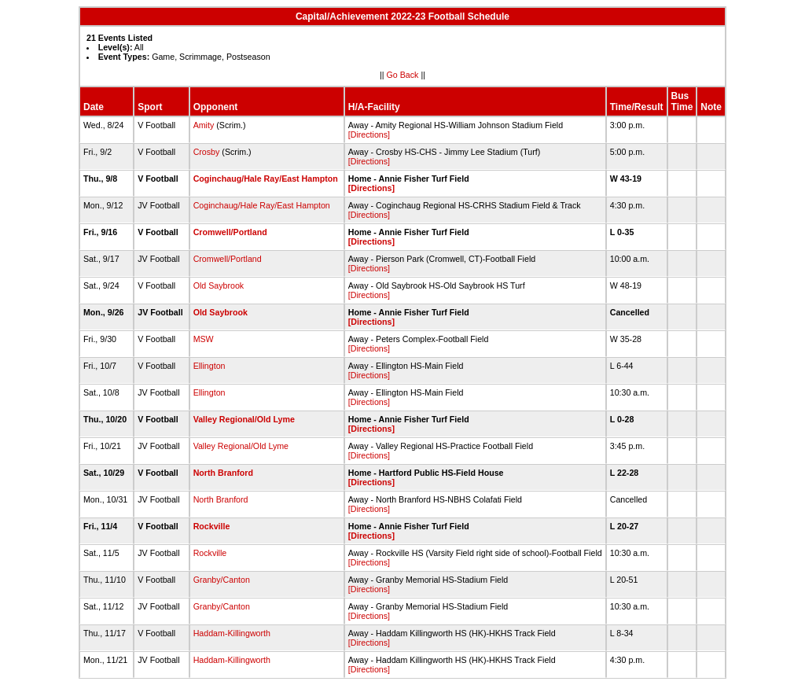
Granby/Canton (221, 579)
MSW (203, 339)
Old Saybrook (218, 285)
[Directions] (369, 134)
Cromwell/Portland (230, 232)
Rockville (211, 526)
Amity (204, 125)
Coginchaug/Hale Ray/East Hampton (265, 178)
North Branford (223, 472)
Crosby (206, 152)
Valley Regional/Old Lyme (244, 419)
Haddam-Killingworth (231, 633)
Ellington (209, 365)
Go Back (403, 74)
